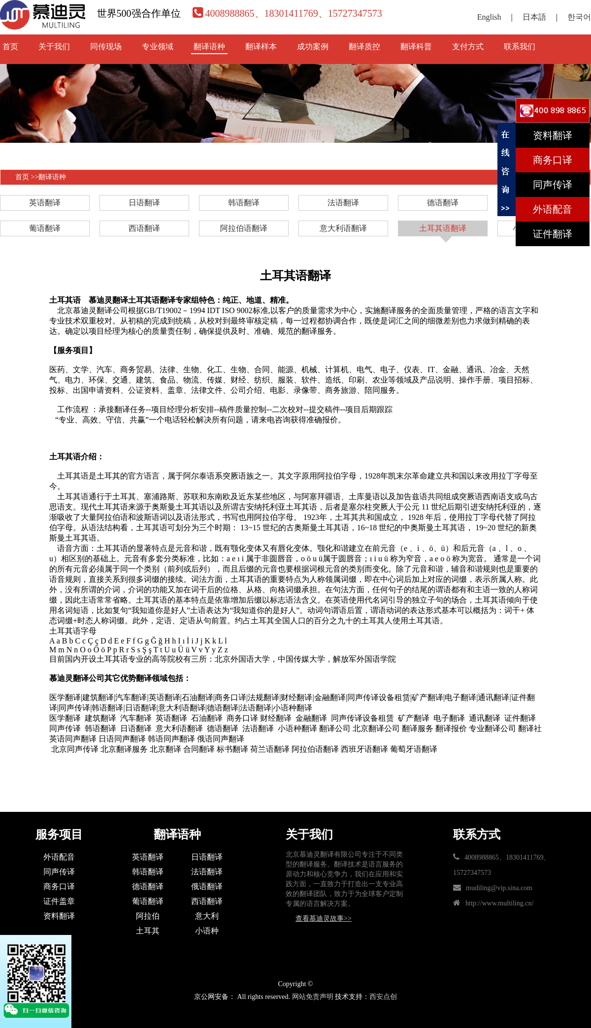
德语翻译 (443, 202)
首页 (10, 46)
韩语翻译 (244, 202)
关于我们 (54, 46)
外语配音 (59, 857)
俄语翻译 (207, 886)
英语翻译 (45, 202)
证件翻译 (552, 233)
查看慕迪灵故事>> (324, 918)
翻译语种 (209, 46)
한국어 (579, 17)
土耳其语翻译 (442, 228)
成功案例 (312, 46)
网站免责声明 (312, 996)
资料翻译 (59, 916)
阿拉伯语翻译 (243, 228)
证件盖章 (59, 901)
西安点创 (383, 996)
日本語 (534, 17)
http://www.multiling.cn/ (499, 903)
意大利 (207, 916)
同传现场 (106, 46)
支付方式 (468, 46)
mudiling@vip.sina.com (499, 888)
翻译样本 (261, 46)
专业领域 (157, 46)
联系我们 (519, 46)
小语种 (207, 931)
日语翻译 (144, 202)
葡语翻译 (45, 228)
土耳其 (148, 931)
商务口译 (59, 886)
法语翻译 (343, 202)
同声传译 (59, 871)
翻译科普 (416, 46)
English (489, 17)
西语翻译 (144, 228)
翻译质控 (364, 46)
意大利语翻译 (343, 228)
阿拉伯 (148, 916)
